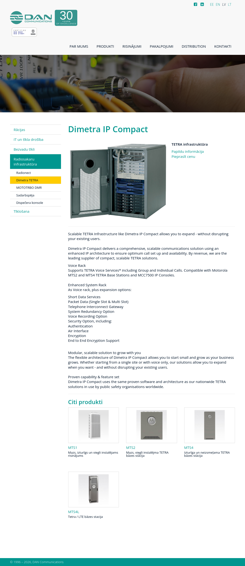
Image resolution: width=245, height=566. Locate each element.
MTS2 (130, 447)
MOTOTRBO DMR (29, 187)
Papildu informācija (188, 151)
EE (212, 4)
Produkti (105, 46)
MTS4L (73, 511)
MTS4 (189, 447)
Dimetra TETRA (27, 180)
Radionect (23, 173)
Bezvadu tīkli (24, 149)
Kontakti (222, 46)
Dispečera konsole (29, 202)
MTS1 (73, 447)
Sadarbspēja (25, 195)
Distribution (194, 46)
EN (218, 4)
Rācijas (19, 129)
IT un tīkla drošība (28, 139)
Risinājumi (131, 46)
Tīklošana (21, 211)
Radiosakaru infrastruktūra (25, 161)
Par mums (79, 46)
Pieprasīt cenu (183, 156)
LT (229, 4)
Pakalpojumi (161, 46)
